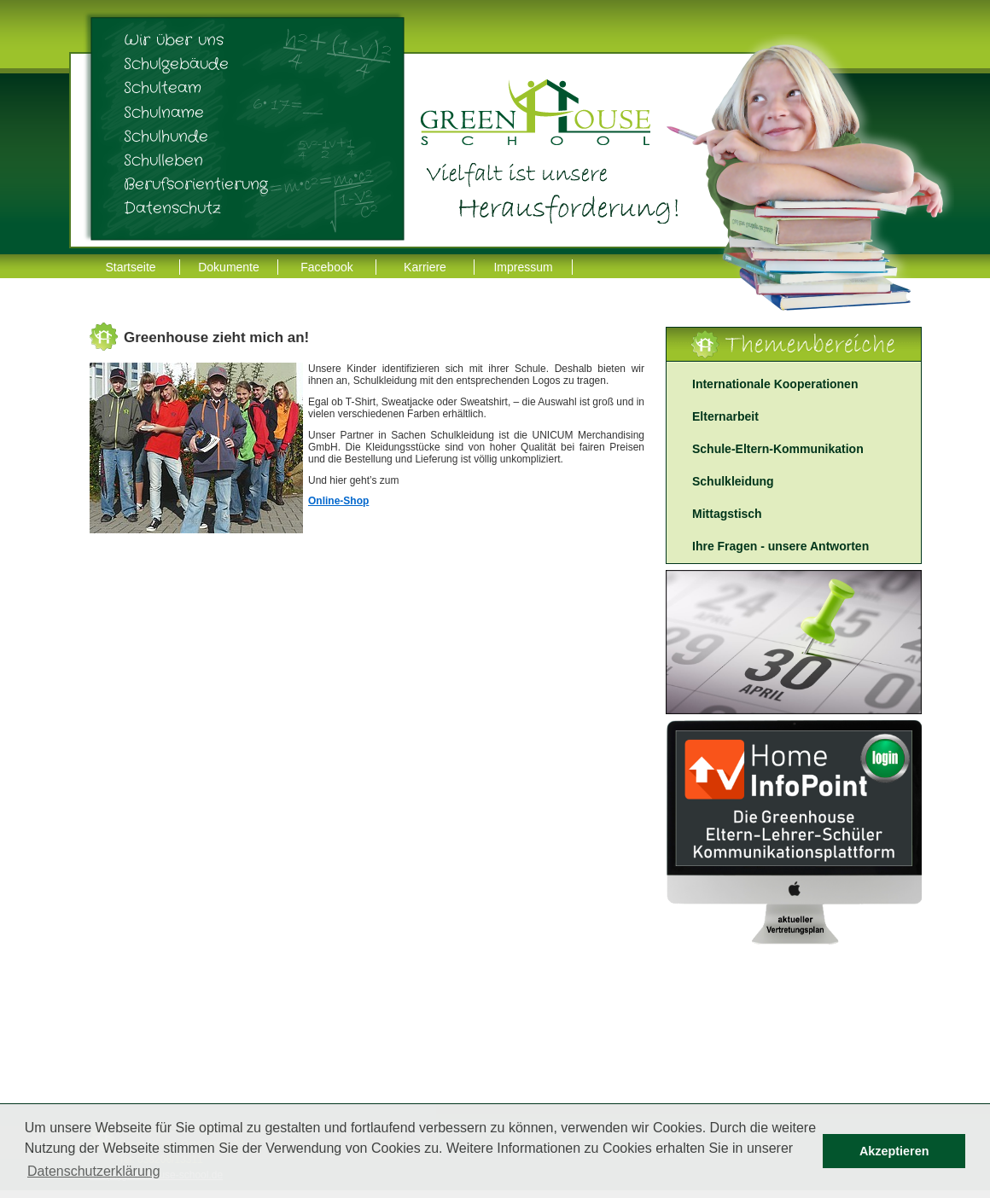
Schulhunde (166, 136)
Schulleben (163, 160)
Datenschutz (172, 208)
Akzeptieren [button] (894, 1151)
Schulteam (162, 88)
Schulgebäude (176, 64)
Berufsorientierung (196, 184)
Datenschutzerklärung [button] (93, 1171)
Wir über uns (174, 40)
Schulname (164, 113)
